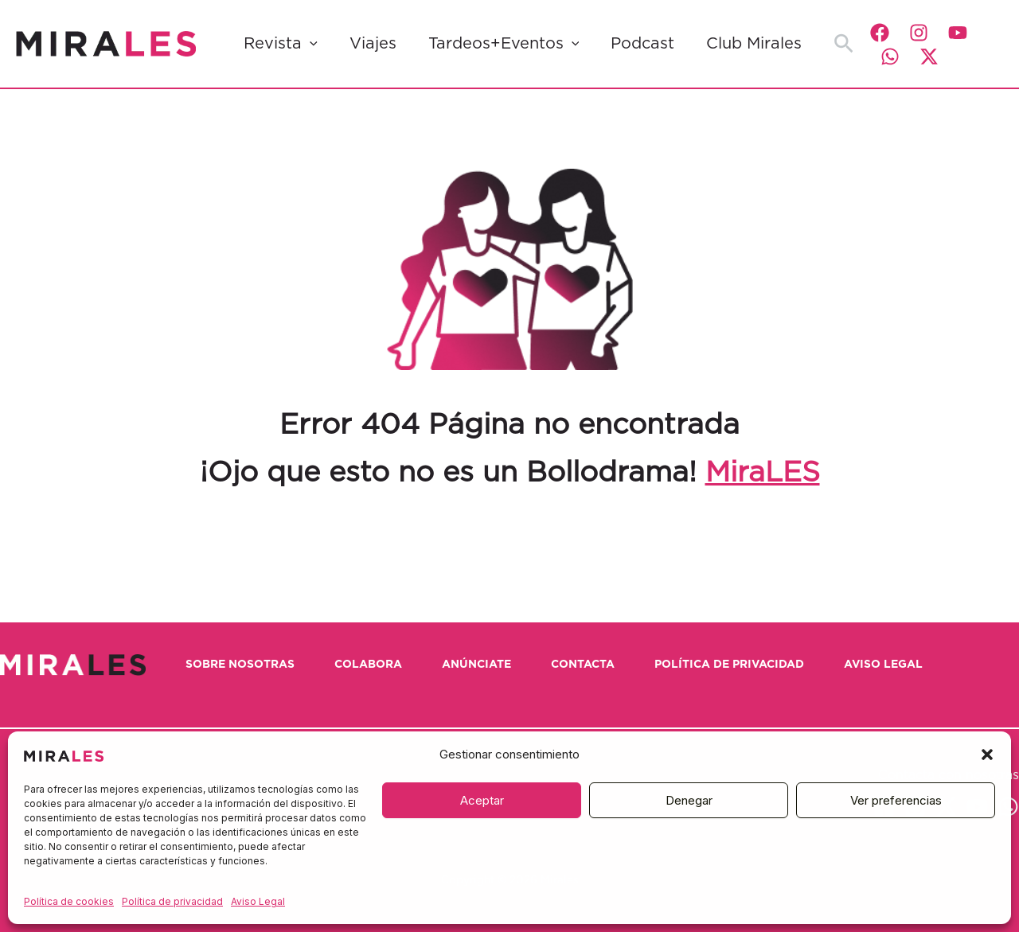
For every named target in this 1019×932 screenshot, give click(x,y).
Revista (281, 44)
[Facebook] (879, 32)
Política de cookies (69, 901)
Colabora (368, 664)
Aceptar (482, 800)
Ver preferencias (896, 800)
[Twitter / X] (929, 56)
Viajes (372, 44)
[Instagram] (918, 32)
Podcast (642, 44)
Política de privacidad (172, 901)
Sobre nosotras (240, 664)
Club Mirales (754, 44)
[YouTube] (957, 32)
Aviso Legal (258, 901)
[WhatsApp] (890, 56)
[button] (987, 754)
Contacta (583, 664)
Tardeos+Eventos (504, 44)
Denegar (689, 800)
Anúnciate (476, 664)
